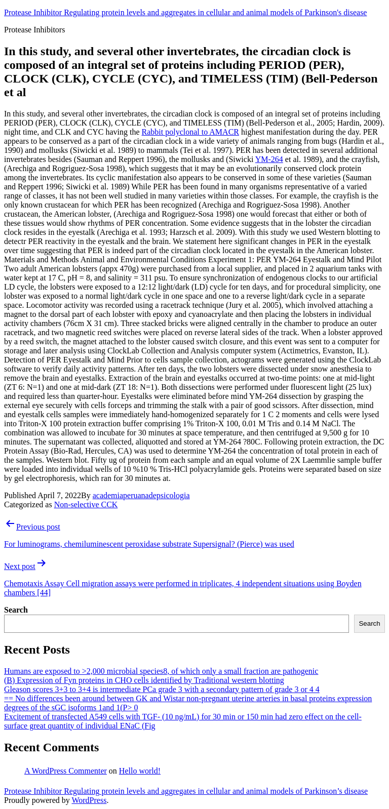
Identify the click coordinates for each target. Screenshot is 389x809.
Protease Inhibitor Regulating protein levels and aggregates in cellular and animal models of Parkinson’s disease (186, 791)
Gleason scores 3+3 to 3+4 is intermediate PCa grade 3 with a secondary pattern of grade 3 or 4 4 (162, 689)
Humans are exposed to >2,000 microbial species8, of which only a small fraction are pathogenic (161, 671)
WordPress (88, 800)
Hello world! (140, 770)
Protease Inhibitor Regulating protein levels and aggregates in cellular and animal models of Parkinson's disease (185, 12)
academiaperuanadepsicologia (141, 495)
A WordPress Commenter (65, 770)
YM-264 (269, 159)
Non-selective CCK (86, 504)
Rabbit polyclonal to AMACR (190, 132)
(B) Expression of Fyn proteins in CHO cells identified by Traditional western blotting (144, 680)
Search (16, 609)
